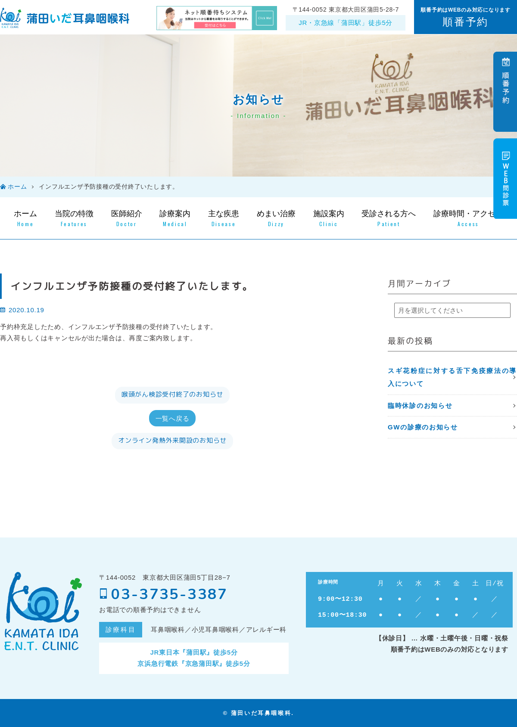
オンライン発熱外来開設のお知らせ (172, 440)
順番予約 (465, 22)
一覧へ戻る (173, 418)
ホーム (17, 186)
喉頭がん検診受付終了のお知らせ (172, 394)
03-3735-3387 (163, 594)
